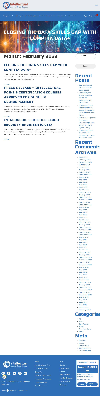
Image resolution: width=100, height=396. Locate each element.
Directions (63, 365)
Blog (61, 361)
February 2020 (85, 282)
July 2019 (83, 300)
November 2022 (85, 200)
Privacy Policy (12, 390)
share (8, 84)
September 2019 (85, 295)
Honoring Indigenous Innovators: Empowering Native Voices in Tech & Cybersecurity (87, 122)
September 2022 (85, 205)
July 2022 (83, 210)
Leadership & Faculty (41, 368)
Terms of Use (23, 390)
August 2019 (84, 297)
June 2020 (83, 272)
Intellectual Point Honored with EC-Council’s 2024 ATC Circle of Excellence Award (87, 110)
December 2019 (85, 287)
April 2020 (83, 277)
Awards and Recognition (43, 379)
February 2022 (85, 222)
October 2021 (84, 232)
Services (49, 16)
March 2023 (84, 190)
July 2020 (83, 270)
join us (91, 384)
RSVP (82, 384)
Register (82, 340)
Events (81, 326)
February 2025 (85, 160)
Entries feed (84, 346)
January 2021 (84, 255)
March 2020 (84, 280)
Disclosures (63, 385)
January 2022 (84, 225)
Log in (81, 343)
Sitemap (4, 390)
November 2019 (85, 290)
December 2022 (85, 197)
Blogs (81, 321)
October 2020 (84, 262)
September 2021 (85, 235)
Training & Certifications (43, 375)
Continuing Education (33, 16)
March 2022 (84, 220)
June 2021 (83, 242)
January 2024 (84, 170)
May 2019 (83, 305)
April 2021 (83, 247)
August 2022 (84, 207)
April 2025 (83, 157)
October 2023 (84, 172)
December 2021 (85, 227)
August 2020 (84, 267)
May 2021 (83, 245)
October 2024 (84, 165)
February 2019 (85, 310)
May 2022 (83, 215)
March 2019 (84, 307)
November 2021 (85, 230)
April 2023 (83, 187)
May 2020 (83, 275)
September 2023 (85, 175)
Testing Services (65, 381)
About (70, 16)
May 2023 (83, 185)
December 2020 (85, 257)
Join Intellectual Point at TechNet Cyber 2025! (85, 87)
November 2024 (85, 162)
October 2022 (84, 202)
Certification (84, 324)
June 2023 (83, 182)
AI (80, 319)
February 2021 (85, 252)
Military (18, 16)
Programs (7, 16)
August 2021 (84, 237)
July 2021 (83, 240)
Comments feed (85, 348)
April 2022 (83, 217)
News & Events (65, 374)
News (81, 331)
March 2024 (84, 167)
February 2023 (85, 192)
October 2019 (84, 292)
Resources (60, 16)
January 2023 (84, 195)
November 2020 (85, 260)
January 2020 (84, 285)
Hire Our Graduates (66, 378)
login (91, 16)
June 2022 (83, 212)
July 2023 (83, 179)
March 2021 (84, 250)
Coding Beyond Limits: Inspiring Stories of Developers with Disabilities (85, 97)
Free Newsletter (85, 329)
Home (37, 361)
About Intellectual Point (42, 365)
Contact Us (38, 372)
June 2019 (83, 302)
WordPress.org (85, 351)
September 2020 (85, 265)
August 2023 (84, 177)
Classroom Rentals (41, 382)
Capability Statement (41, 386)
